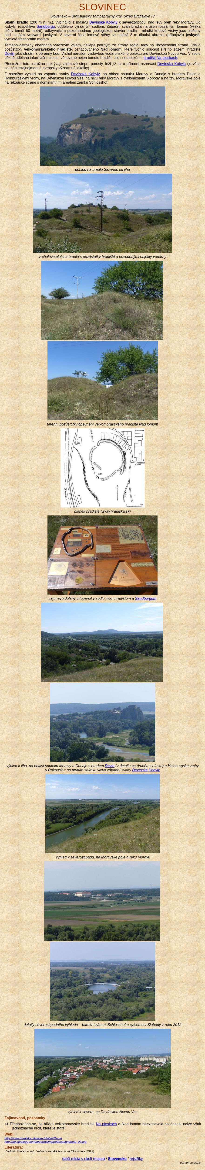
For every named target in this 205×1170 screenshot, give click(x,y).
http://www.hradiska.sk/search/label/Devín (33, 1138)
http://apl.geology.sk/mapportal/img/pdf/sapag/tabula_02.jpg (45, 1141)
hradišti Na (160, 58)
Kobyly (103, 22)
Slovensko (117, 1159)
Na (106, 1124)
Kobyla (171, 64)
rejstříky (136, 1159)
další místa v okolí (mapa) (83, 1159)
